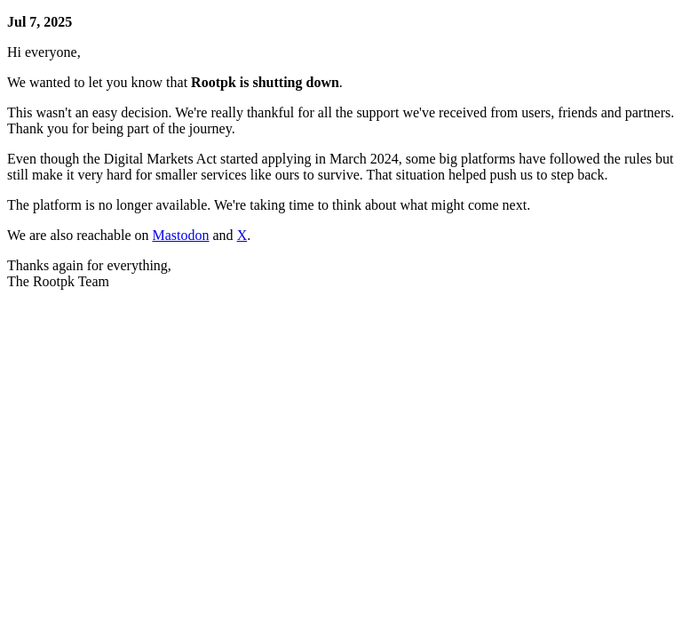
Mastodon (181, 235)
